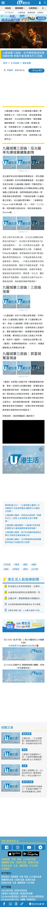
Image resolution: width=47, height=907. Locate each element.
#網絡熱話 (30, 899)
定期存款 (41, 13)
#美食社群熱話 (20, 890)
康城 (26, 569)
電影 (26, 564)
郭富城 (16, 569)
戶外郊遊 (33, 865)
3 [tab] (23, 18)
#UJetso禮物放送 (36, 896)
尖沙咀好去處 (29, 859)
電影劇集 (26, 63)
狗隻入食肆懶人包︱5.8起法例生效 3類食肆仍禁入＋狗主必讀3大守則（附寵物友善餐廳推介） (32, 775)
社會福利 (5, 869)
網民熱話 (5, 877)
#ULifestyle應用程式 (10, 896)
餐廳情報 (23, 865)
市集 (13, 859)
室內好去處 (28, 782)
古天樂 (35, 569)
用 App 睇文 (37, 70)
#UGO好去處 (7, 890)
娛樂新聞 (31, 13)
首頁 (5, 63)
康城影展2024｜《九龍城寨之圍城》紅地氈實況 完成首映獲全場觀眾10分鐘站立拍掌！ (22, 508)
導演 (17, 564)
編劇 (34, 564)
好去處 (7, 564)
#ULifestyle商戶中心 (10, 899)
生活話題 (15, 63)
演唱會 (8, 8)
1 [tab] (18, 18)
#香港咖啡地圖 (26, 893)
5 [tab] (28, 18)
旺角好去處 (6, 865)
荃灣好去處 (33, 862)
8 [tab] (25, 21)
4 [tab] (25, 18)
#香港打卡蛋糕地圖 (9, 893)
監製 (7, 569)
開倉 (19, 859)
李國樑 (10, 70)
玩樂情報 (33, 8)
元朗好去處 (21, 862)
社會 (25, 766)
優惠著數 (19, 8)
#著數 (22, 899)
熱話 (25, 750)
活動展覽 (5, 859)
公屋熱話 (21, 13)
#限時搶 (23, 896)
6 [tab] (30, 18)
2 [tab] (20, 18)
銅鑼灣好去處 (7, 862)
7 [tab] (23, 21)
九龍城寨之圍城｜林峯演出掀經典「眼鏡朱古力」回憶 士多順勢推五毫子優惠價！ (23, 518)
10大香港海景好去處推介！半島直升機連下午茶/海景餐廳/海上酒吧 (32, 789)
